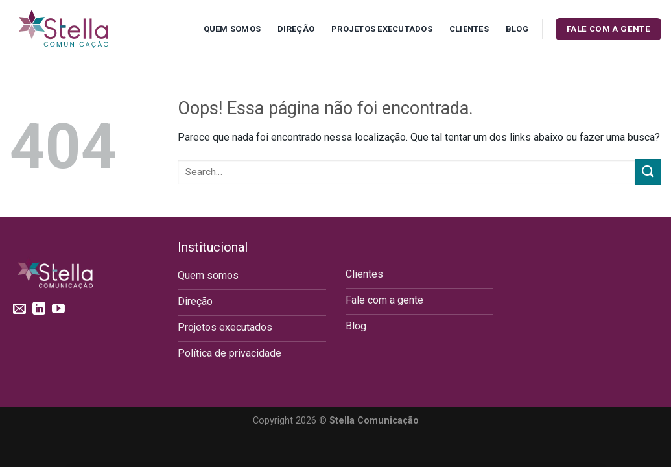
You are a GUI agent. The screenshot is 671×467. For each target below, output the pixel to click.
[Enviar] (648, 171)
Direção (295, 29)
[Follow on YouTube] (58, 309)
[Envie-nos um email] (19, 309)
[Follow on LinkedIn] (38, 309)
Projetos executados (381, 29)
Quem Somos (232, 29)
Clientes (469, 29)
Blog (517, 29)
